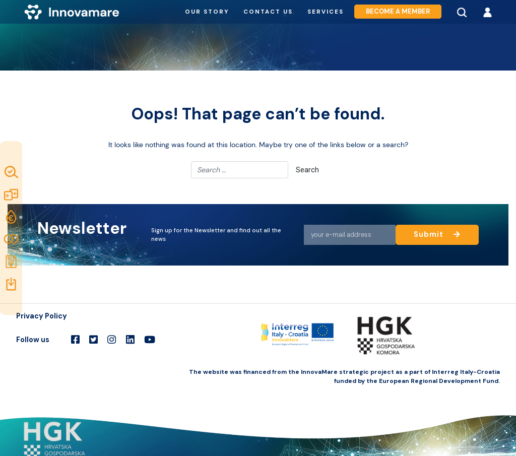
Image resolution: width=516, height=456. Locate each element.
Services (325, 12)
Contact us (268, 12)
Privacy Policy (41, 315)
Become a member (398, 12)
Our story (207, 12)
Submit (437, 234)
